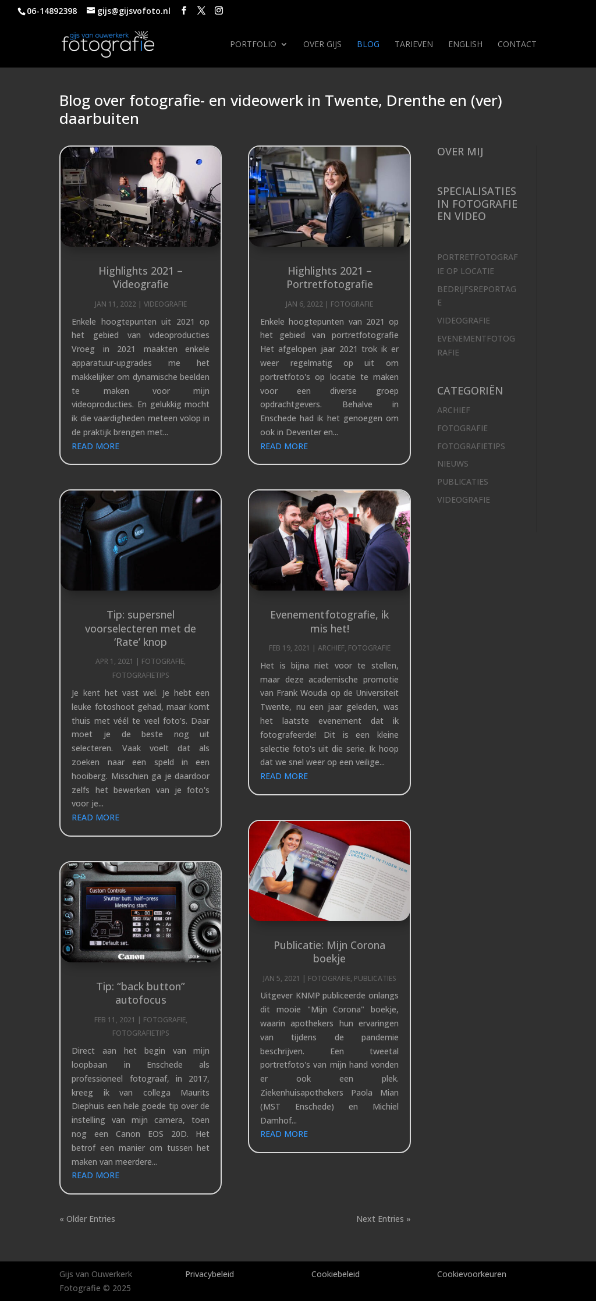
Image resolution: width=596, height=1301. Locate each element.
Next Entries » (383, 1218)
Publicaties (375, 978)
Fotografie (162, 661)
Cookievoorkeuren (471, 1273)
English (465, 44)
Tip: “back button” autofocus (140, 993)
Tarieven (414, 44)
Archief (331, 648)
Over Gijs (322, 44)
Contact (517, 44)
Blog (368, 44)
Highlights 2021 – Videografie (140, 277)
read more (95, 446)
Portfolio (253, 44)
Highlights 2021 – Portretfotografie (329, 277)
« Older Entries (87, 1218)
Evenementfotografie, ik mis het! (329, 621)
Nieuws (453, 463)
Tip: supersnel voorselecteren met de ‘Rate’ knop (140, 628)
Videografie (165, 304)
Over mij (460, 151)
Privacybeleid (209, 1273)
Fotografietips (140, 675)
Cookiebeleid (335, 1273)
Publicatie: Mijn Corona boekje (329, 951)
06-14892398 (52, 10)
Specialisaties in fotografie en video (477, 203)
